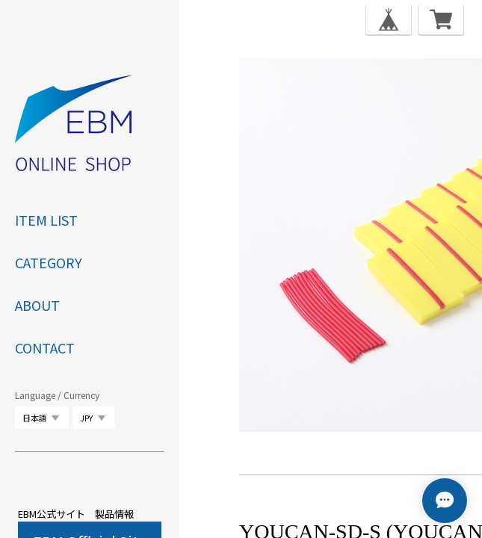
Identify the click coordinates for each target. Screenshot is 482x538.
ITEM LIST (46, 219)
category (48, 262)
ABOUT (37, 305)
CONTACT (45, 347)
